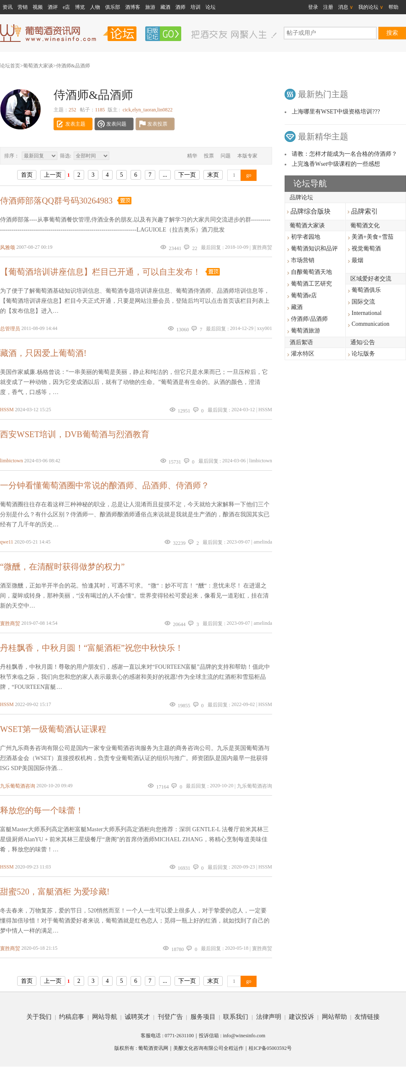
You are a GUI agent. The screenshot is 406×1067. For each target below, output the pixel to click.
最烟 (357, 260)
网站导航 (104, 1016)
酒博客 (132, 7)
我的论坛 (370, 7)
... (165, 175)
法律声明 (268, 1016)
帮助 (393, 7)
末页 (213, 175)
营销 (23, 7)
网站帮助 (334, 1016)
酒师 (180, 7)
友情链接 (367, 1016)
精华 (192, 156)
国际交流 (363, 302)
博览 (80, 7)
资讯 (8, 7)
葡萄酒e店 (304, 295)
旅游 (150, 7)
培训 (195, 7)
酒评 (53, 7)
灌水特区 (302, 354)
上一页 (53, 175)
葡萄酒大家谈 (38, 66)
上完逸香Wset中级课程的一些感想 (336, 164)
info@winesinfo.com (244, 1036)
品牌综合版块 (309, 211)
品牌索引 (362, 211)
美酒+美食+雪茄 (372, 237)
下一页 (187, 175)
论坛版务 (363, 354)
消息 (345, 7)
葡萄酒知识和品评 (314, 248)
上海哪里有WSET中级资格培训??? (336, 111)
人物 (95, 7)
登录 (313, 7)
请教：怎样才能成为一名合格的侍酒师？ (344, 154)
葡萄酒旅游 (305, 330)
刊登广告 (170, 1016)
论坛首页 (10, 66)
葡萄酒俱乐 (366, 290)
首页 (27, 175)
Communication (370, 324)
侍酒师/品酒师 (309, 319)
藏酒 (165, 7)
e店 (66, 7)
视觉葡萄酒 (366, 248)
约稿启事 (71, 1016)
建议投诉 (301, 1016)
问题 (226, 156)
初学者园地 (305, 237)
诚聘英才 (137, 1016)
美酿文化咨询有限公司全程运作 (208, 1048)
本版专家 (247, 156)
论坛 (211, 7)
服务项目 (203, 1016)
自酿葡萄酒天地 (311, 272)
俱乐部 (112, 7)
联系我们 (235, 1016)
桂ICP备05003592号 (270, 1048)
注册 (328, 7)
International (367, 313)
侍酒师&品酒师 (73, 66)
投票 (209, 156)
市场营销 (302, 260)
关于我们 (38, 1016)
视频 (38, 7)
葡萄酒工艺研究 (311, 284)
